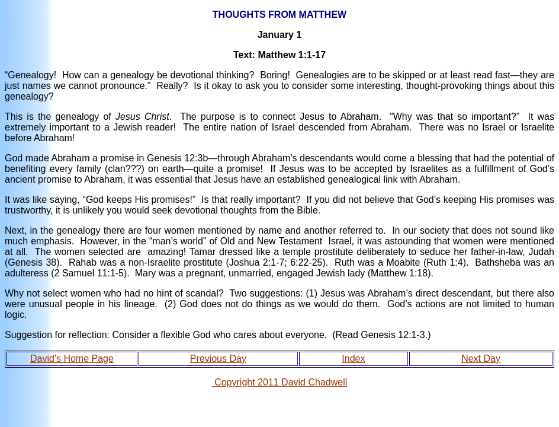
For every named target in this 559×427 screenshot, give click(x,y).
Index (353, 358)
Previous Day (218, 358)
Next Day (480, 358)
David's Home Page (72, 358)
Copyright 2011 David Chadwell (280, 382)
